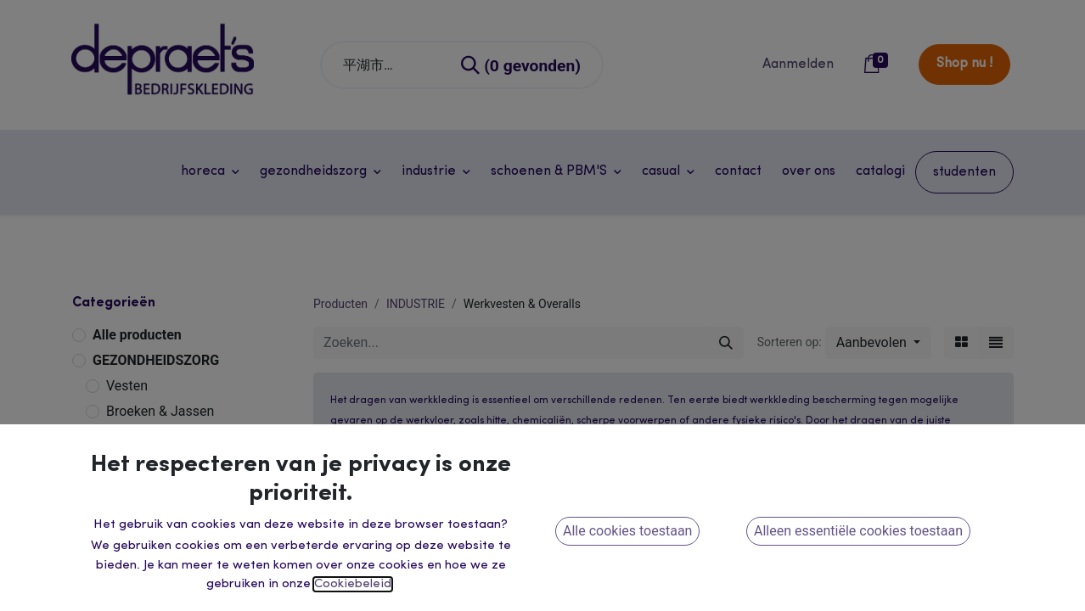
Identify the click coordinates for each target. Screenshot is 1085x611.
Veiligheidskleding (161, 516)
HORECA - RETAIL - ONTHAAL (185, 596)
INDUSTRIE (127, 440)
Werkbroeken (145, 465)
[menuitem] (738, 171)
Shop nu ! (964, 63)
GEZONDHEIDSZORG (156, 360)
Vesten (127, 386)
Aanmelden (798, 64)
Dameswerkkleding (163, 567)
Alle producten (137, 335)
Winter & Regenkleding (174, 542)
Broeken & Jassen (160, 411)
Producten (340, 304)
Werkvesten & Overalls (173, 491)
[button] (878, 343)
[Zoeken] (522, 65)
